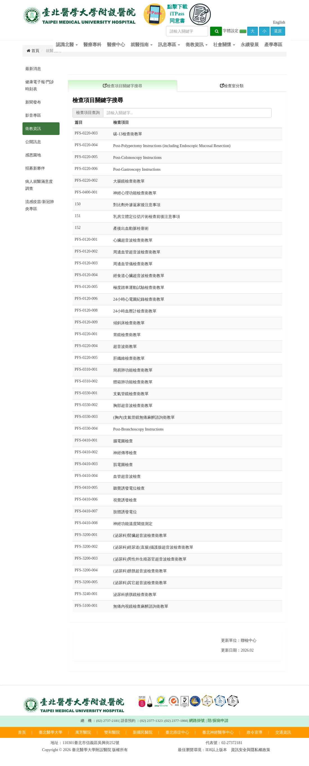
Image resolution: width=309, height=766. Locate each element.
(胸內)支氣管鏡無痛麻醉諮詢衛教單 (144, 417)
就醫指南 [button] (142, 44)
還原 (278, 31)
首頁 (22, 732)
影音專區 (33, 115)
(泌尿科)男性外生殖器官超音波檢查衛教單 (150, 559)
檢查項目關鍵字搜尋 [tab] (122, 86)
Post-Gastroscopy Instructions (136, 169)
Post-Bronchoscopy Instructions (138, 429)
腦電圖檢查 (123, 441)
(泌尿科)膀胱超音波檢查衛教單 (140, 571)
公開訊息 (33, 142)
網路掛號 (197, 720)
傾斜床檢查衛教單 (129, 323)
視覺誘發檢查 (125, 500)
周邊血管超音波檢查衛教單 (136, 252)
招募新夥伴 (35, 168)
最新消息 (33, 69)
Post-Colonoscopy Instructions (137, 158)
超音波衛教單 (125, 346)
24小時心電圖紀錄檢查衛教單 (138, 299)
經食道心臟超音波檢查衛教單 (138, 276)
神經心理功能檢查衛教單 (134, 193)
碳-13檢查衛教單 (127, 134)
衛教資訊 (33, 129)
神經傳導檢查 (125, 453)
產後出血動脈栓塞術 (131, 228)
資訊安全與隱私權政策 (250, 750)
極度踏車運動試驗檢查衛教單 (138, 287)
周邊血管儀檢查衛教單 (133, 264)
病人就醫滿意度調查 (39, 185)
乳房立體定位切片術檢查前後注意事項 (146, 217)
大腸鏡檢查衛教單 (129, 181)
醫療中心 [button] (116, 44)
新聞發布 (33, 102)
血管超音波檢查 (127, 476)
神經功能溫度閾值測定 (133, 524)
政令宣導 (254, 732)
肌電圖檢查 (123, 465)
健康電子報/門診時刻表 (39, 85)
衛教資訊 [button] (197, 44)
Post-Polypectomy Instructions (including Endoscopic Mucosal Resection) (171, 146)
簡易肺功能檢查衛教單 (133, 370)
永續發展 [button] (250, 44)
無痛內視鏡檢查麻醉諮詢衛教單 (140, 606)
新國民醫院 (143, 732)
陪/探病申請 (218, 720)
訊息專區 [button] (169, 44)
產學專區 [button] (273, 44)
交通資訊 (283, 732)
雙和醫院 (112, 732)
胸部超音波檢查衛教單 (133, 406)
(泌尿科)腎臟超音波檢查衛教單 (140, 535)
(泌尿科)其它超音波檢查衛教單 (140, 583)
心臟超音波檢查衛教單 (133, 240)
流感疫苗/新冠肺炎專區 (39, 205)
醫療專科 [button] (92, 44)
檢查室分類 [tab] (232, 86)
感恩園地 (33, 155)
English (279, 22)
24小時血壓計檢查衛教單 (134, 311)
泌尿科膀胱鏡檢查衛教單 (134, 594)
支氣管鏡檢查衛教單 (131, 394)
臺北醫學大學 (50, 732)
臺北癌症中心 (177, 732)
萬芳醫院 (83, 732)
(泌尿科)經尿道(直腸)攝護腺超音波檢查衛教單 (153, 547)
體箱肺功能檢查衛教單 (133, 382)
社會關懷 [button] (224, 44)
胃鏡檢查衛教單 (127, 335)
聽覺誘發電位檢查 (129, 488)
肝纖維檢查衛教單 (129, 358)
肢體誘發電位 (125, 512)
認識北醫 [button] (67, 44)
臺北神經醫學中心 (218, 732)
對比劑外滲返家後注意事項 (136, 205)
